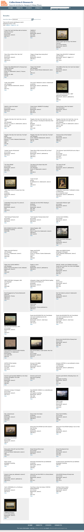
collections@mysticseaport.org (58, 528)
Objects (19, 8)
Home (10, 8)
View (5, 37)
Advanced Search (63, 8)
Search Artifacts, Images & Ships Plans (25, 5)
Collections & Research (21, 2)
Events (29, 8)
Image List (13, 25)
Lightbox (8, 25)
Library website (39, 528)
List (17, 25)
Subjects (38, 8)
